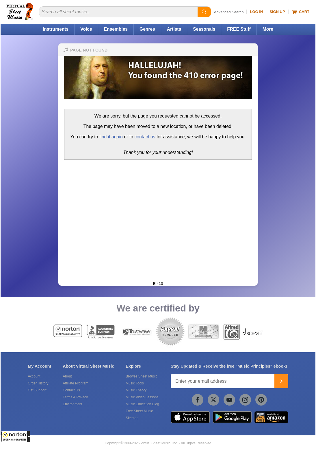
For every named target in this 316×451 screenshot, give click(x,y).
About (67, 376)
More (268, 29)
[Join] (281, 381)
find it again (111, 136)
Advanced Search (229, 12)
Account (34, 376)
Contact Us (71, 390)
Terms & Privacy (75, 397)
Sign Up (277, 12)
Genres (147, 29)
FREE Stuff (238, 29)
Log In (256, 12)
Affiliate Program (75, 383)
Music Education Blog (142, 404)
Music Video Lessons (142, 397)
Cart (300, 12)
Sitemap (132, 418)
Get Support (37, 390)
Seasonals (204, 29)
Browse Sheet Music (141, 376)
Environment (72, 404)
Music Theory (136, 390)
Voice (86, 29)
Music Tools (135, 383)
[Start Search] (204, 12)
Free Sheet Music (139, 411)
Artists (174, 29)
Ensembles (116, 29)
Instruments (55, 29)
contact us (144, 136)
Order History (38, 383)
